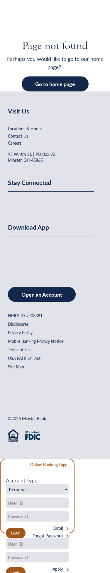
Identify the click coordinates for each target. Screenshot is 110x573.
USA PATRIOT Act (24, 358)
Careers (14, 143)
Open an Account (41, 294)
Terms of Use (19, 350)
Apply (58, 569)
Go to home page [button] (55, 84)
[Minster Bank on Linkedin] (28, 202)
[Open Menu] (91, 19)
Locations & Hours (25, 128)
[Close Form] (8, 465)
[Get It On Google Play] (55, 256)
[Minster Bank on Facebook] (14, 202)
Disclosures (18, 324)
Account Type (22, 480)
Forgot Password (48, 535)
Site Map (16, 367)
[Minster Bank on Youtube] (42, 202)
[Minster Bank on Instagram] (56, 202)
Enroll (58, 528)
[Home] (20, 19)
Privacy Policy (20, 332)
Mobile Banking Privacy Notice (35, 341)
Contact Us (18, 136)
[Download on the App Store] (23, 256)
